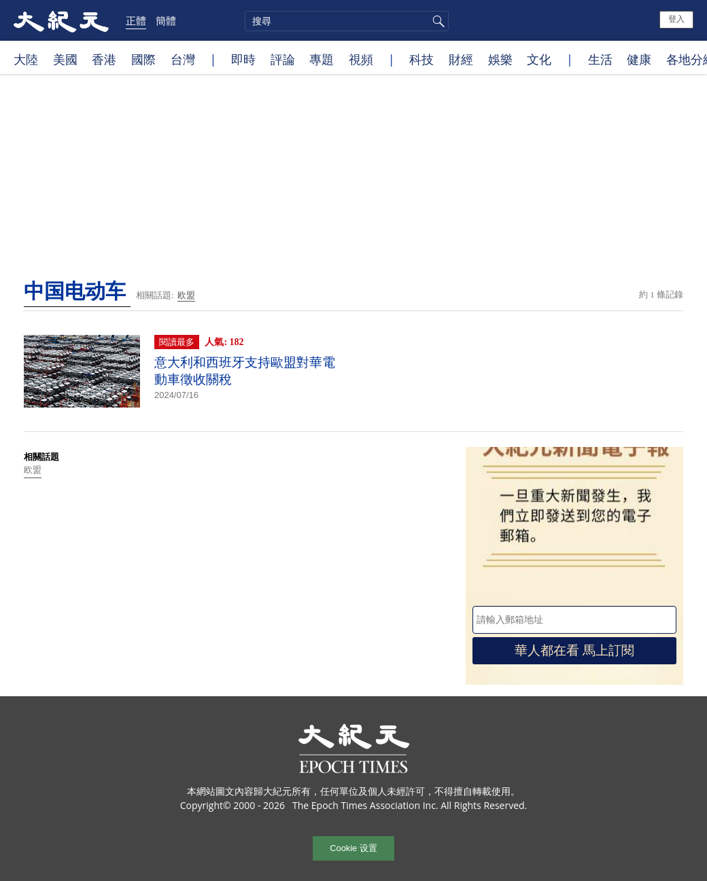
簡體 (166, 20)
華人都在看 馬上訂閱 (574, 650)
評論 (283, 59)
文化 (539, 59)
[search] (347, 21)
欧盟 (186, 295)
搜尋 (436, 21)
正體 (136, 20)
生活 (600, 59)
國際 (143, 59)
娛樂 (500, 59)
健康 (639, 59)
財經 (461, 59)
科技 (421, 59)
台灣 (183, 59)
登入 (676, 19)
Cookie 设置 (353, 848)
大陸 (26, 59)
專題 (321, 59)
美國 (65, 59)
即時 (243, 59)
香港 (104, 59)
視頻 (361, 59)
